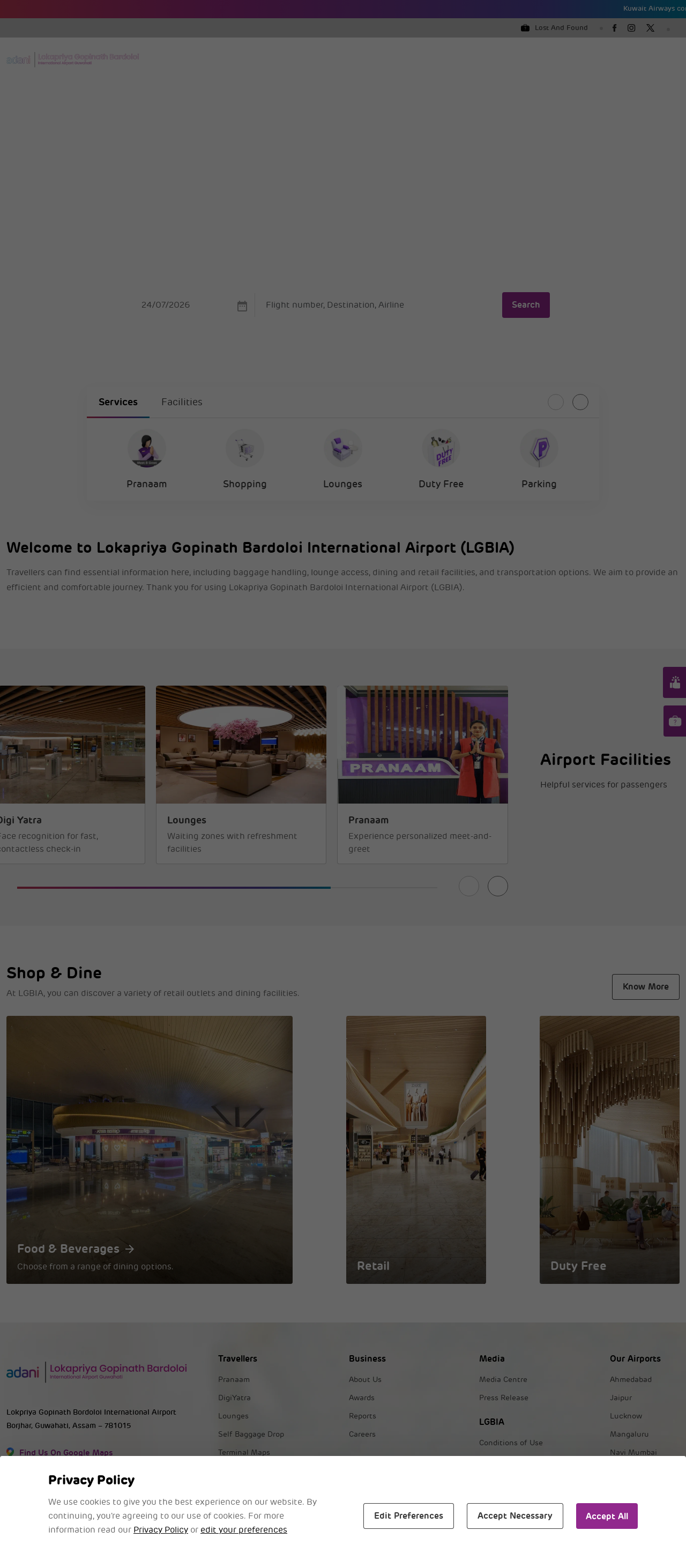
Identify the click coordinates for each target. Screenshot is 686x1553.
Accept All (607, 1516)
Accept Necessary (515, 1515)
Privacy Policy (160, 1530)
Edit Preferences (408, 1515)
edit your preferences (243, 1530)
